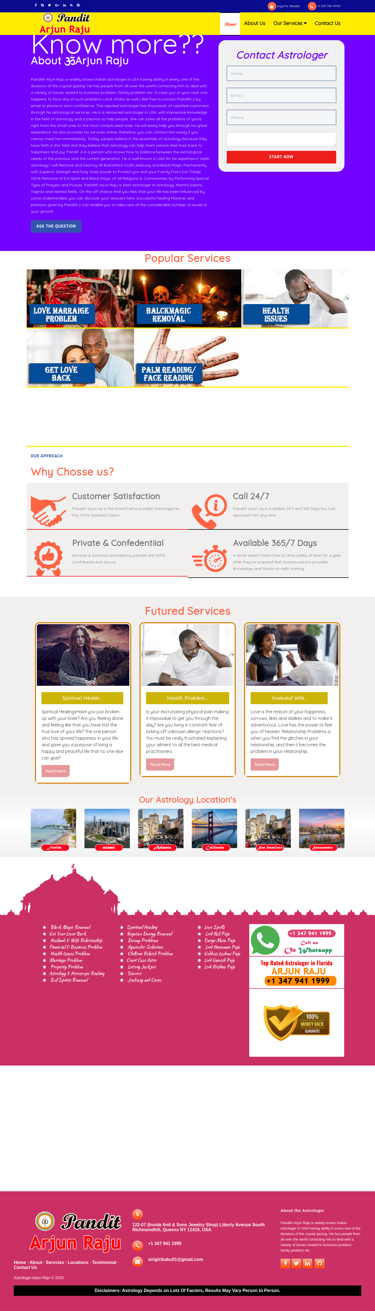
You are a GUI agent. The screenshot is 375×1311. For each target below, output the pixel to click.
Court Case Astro (141, 960)
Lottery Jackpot (141, 967)
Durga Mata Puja (219, 940)
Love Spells (214, 927)
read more (55, 771)
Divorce (134, 973)
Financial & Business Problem (75, 947)
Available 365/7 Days (275, 543)
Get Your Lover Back (67, 934)
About (35, 1262)
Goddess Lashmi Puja (222, 954)
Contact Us (327, 23)
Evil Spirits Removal (68, 980)
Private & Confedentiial (118, 543)
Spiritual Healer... (82, 698)
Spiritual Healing (142, 927)
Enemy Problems (142, 940)
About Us (254, 23)
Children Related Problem (150, 954)
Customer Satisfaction (116, 496)
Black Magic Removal (69, 927)
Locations (78, 1262)
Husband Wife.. (289, 698)
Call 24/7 (251, 496)
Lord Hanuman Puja (222, 947)
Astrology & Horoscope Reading (76, 973)
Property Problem (66, 967)
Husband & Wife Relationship (75, 940)
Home (230, 24)
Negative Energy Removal (149, 934)
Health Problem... (187, 698)
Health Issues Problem (69, 954)
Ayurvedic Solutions (145, 947)
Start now (281, 157)
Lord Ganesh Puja (219, 960)
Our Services (287, 23)
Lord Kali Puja (216, 934)
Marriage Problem (65, 960)
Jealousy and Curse (144, 980)
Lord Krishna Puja (219, 967)
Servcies (55, 1262)
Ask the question (56, 226)
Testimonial (104, 1262)
